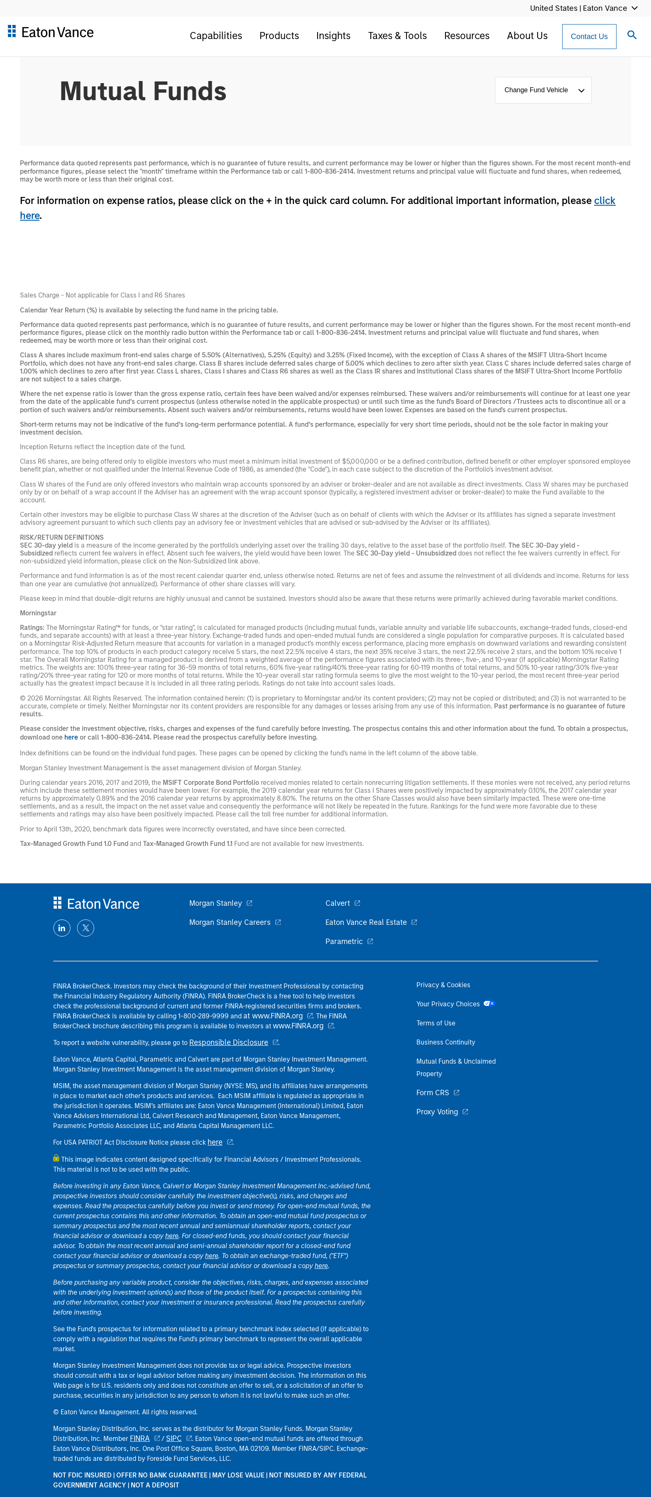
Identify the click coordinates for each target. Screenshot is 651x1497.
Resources (466, 35)
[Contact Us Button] (589, 36)
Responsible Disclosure (228, 1042)
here (71, 737)
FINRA (140, 1438)
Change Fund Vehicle (538, 89)
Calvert (338, 903)
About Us (527, 35)
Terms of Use (435, 1023)
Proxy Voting (437, 1111)
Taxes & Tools (397, 35)
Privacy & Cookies (443, 985)
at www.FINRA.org (273, 1015)
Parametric (344, 941)
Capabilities (216, 35)
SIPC (174, 1438)
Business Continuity (445, 1042)
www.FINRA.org (298, 1025)
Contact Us (589, 36)
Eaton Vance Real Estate (366, 922)
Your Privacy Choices (455, 1004)
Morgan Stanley (215, 903)
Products (279, 35)
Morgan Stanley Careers (230, 922)
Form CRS (432, 1092)
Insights (333, 35)
